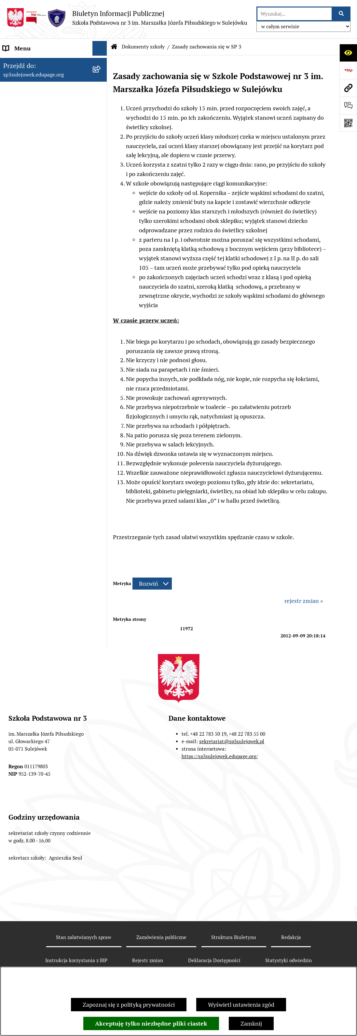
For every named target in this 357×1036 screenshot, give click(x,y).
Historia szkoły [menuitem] (22, 222)
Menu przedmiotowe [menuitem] (30, 63)
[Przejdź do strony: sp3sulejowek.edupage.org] (348, 88)
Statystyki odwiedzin (288, 960)
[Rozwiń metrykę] (152, 584)
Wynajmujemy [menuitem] (21, 281)
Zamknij (251, 1023)
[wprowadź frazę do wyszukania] (294, 14)
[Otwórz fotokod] (348, 123)
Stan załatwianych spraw (83, 937)
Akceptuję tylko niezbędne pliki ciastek (151, 1023)
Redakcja (291, 937)
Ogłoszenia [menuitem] (17, 266)
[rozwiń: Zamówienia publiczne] (101, 252)
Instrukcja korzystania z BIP (76, 960)
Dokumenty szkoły (143, 46)
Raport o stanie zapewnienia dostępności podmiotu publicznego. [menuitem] (39, 304)
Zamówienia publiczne (161, 937)
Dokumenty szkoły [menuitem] (27, 92)
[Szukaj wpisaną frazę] (341, 14)
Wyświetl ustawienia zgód (241, 1004)
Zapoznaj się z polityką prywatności (129, 1004)
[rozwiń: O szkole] (101, 78)
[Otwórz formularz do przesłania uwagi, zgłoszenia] (348, 105)
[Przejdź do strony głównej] (127, 18)
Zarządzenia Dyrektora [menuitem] (32, 237)
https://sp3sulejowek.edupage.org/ (220, 756)
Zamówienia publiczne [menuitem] (32, 252)
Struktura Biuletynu (233, 937)
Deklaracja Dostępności (214, 960)
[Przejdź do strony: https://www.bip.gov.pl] (348, 70)
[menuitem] (53, 115)
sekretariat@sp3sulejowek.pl (231, 741)
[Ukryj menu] (99, 48)
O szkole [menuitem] (14, 77)
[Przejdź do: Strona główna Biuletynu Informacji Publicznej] (114, 47)
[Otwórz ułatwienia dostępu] (348, 52)
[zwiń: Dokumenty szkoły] (101, 92)
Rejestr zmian (147, 960)
